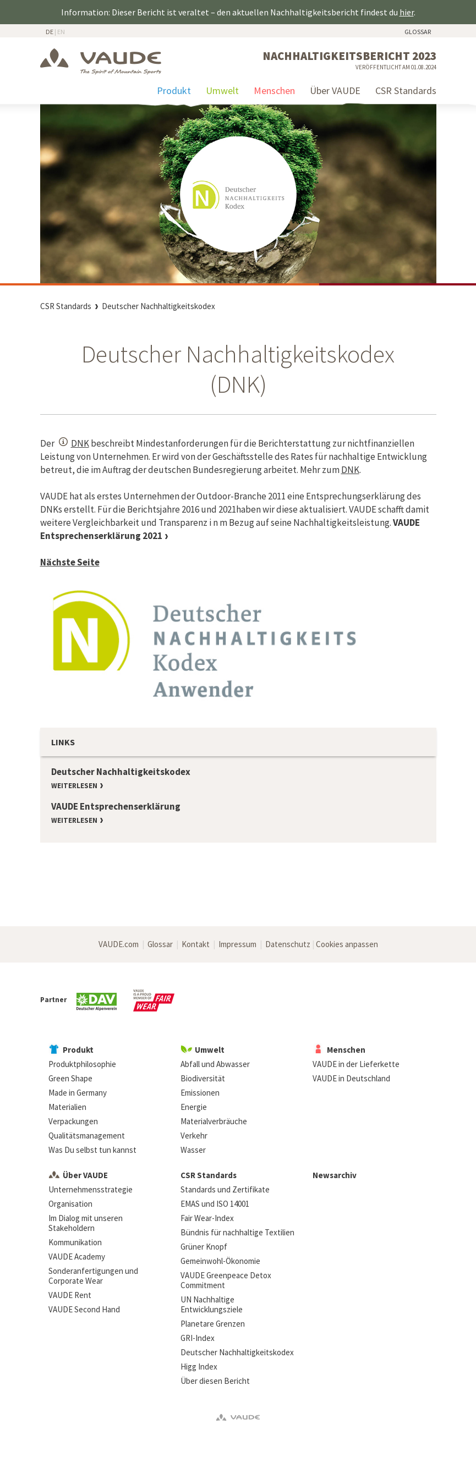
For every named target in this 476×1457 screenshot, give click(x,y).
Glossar (417, 32)
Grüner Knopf (203, 1246)
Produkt (174, 90)
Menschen (274, 90)
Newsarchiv (335, 1175)
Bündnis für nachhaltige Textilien (237, 1232)
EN (61, 32)
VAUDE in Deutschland (351, 1078)
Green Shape (70, 1078)
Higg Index (198, 1366)
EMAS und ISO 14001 (214, 1203)
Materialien (67, 1107)
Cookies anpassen (347, 944)
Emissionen (200, 1092)
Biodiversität (202, 1078)
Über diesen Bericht (215, 1381)
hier (407, 12)
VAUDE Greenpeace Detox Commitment (225, 1280)
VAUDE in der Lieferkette (356, 1064)
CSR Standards (405, 90)
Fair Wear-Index (207, 1218)
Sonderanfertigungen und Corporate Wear (93, 1276)
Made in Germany (77, 1092)
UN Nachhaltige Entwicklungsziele (211, 1304)
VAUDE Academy (76, 1256)
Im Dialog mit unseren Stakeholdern (85, 1223)
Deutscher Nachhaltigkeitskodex (158, 306)
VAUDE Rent (69, 1295)
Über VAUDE (335, 90)
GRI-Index (197, 1338)
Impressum (237, 944)
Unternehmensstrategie (90, 1189)
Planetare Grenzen (212, 1323)
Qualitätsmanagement (86, 1135)
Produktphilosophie (82, 1064)
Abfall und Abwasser (215, 1064)
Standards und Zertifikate (225, 1189)
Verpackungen (73, 1121)
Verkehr (193, 1135)
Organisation (70, 1203)
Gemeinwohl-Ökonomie (220, 1261)
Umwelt (222, 90)
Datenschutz (287, 944)
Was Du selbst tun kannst (92, 1150)
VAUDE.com (119, 944)
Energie (193, 1107)
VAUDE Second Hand (84, 1309)
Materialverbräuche (213, 1121)
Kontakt (196, 944)
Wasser (193, 1150)
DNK (80, 443)
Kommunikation (75, 1242)
